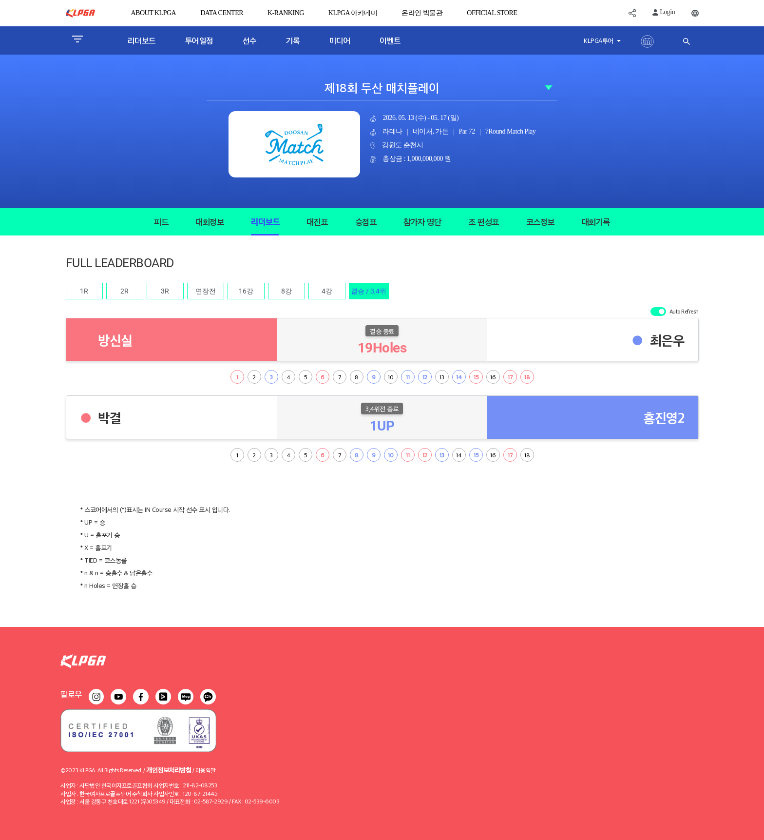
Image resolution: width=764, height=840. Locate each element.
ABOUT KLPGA (153, 13)
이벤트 (390, 40)
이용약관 (205, 770)
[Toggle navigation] (77, 40)
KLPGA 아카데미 (352, 13)
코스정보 (540, 221)
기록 (293, 40)
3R (165, 291)
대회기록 (596, 221)
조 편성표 (483, 221)
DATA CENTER (221, 13)
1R (84, 291)
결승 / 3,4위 (368, 291)
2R (124, 291)
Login (663, 12)
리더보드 (142, 40)
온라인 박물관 (421, 13)
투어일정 (199, 40)
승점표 (366, 221)
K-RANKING (285, 13)
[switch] (658, 311)
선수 (250, 40)
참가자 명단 (422, 221)
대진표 (317, 221)
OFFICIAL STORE (492, 13)
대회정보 (209, 221)
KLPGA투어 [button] (599, 40)
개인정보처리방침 (168, 769)
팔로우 (71, 694)
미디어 (340, 40)
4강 (327, 291)
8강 (286, 291)
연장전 (205, 291)
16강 (246, 291)
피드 (161, 221)
